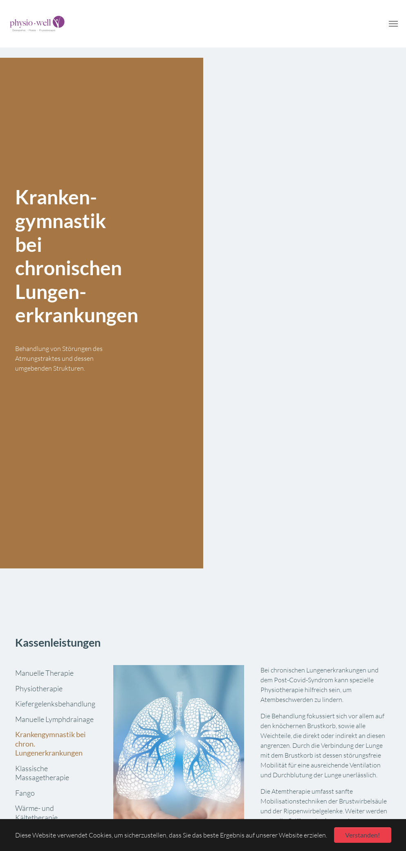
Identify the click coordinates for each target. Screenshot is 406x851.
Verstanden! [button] (362, 835)
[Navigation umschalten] (393, 24)
